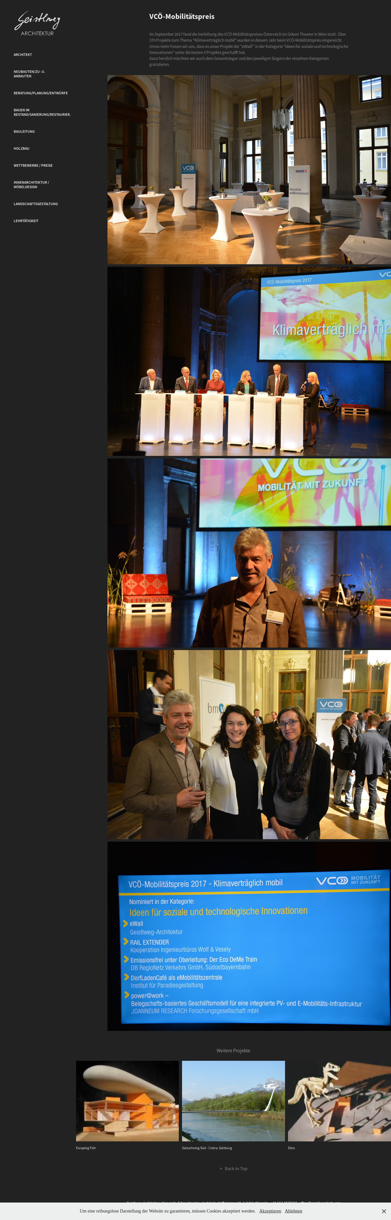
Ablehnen (293, 1211)
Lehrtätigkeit (26, 220)
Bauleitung (24, 131)
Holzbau (21, 148)
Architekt (23, 54)
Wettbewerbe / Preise (33, 165)
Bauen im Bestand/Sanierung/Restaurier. (42, 112)
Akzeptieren (270, 1211)
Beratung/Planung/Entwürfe (41, 93)
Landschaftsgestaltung (36, 203)
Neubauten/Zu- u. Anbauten (29, 74)
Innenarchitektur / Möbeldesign (31, 184)
